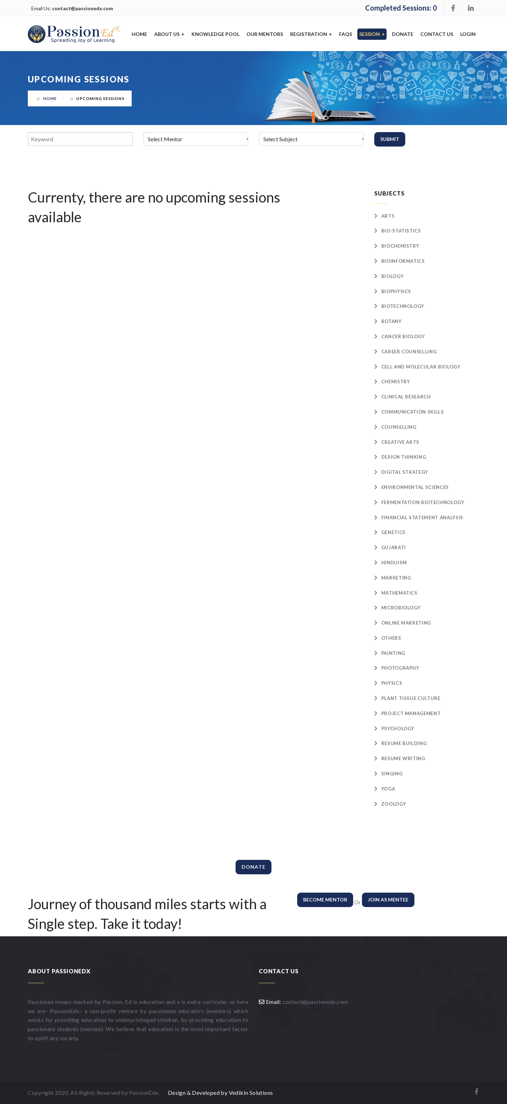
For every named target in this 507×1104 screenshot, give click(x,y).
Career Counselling (409, 351)
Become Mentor (325, 900)
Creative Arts (400, 442)
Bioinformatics (403, 261)
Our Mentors (264, 34)
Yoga (388, 789)
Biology (392, 276)
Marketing (396, 578)
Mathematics (399, 593)
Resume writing (403, 758)
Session (372, 34)
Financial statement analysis (422, 517)
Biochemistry (400, 246)
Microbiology (401, 607)
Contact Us (436, 34)
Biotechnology (402, 306)
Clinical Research (406, 396)
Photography (400, 668)
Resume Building (404, 743)
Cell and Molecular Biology (421, 367)
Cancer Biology (403, 336)
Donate (402, 34)
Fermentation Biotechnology (422, 502)
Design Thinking (403, 457)
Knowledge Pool (215, 34)
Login (468, 34)
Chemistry (395, 381)
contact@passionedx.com (82, 8)
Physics (391, 683)
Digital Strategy (404, 472)
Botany (391, 321)
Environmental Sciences (415, 487)
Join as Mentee (388, 900)
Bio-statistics (401, 231)
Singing (392, 773)
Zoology (393, 804)
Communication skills (412, 412)
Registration (311, 34)
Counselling (399, 427)
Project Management (411, 713)
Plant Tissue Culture (410, 698)
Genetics (393, 532)
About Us (169, 34)
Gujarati (393, 547)
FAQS (345, 34)
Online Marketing (406, 623)
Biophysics (396, 291)
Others (391, 638)
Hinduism (394, 562)
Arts (388, 216)
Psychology (398, 728)
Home (139, 34)
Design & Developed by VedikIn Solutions (220, 1092)
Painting (393, 653)
